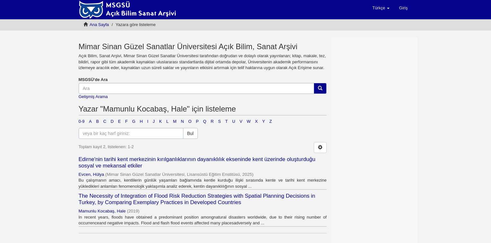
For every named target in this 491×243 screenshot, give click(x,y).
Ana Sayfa (99, 24)
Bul (190, 133)
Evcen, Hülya (91, 174)
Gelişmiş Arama (93, 96)
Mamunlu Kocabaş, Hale (102, 211)
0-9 (82, 121)
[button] (380, 8)
